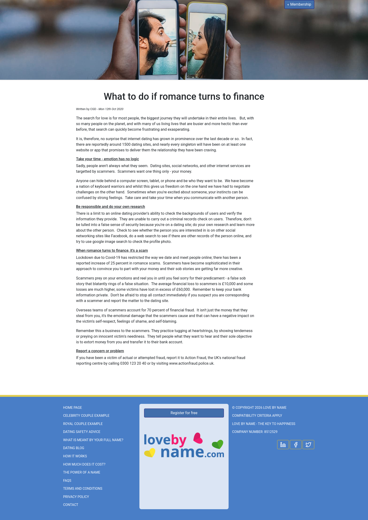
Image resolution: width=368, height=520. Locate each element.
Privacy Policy (76, 497)
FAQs (67, 481)
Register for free (184, 413)
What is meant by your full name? (93, 440)
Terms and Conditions (82, 489)
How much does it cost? (84, 464)
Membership (300, 4)
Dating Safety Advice (81, 432)
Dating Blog (73, 448)
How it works (75, 456)
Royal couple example (83, 424)
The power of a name (81, 472)
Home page (72, 408)
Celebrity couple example (86, 416)
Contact (70, 505)
